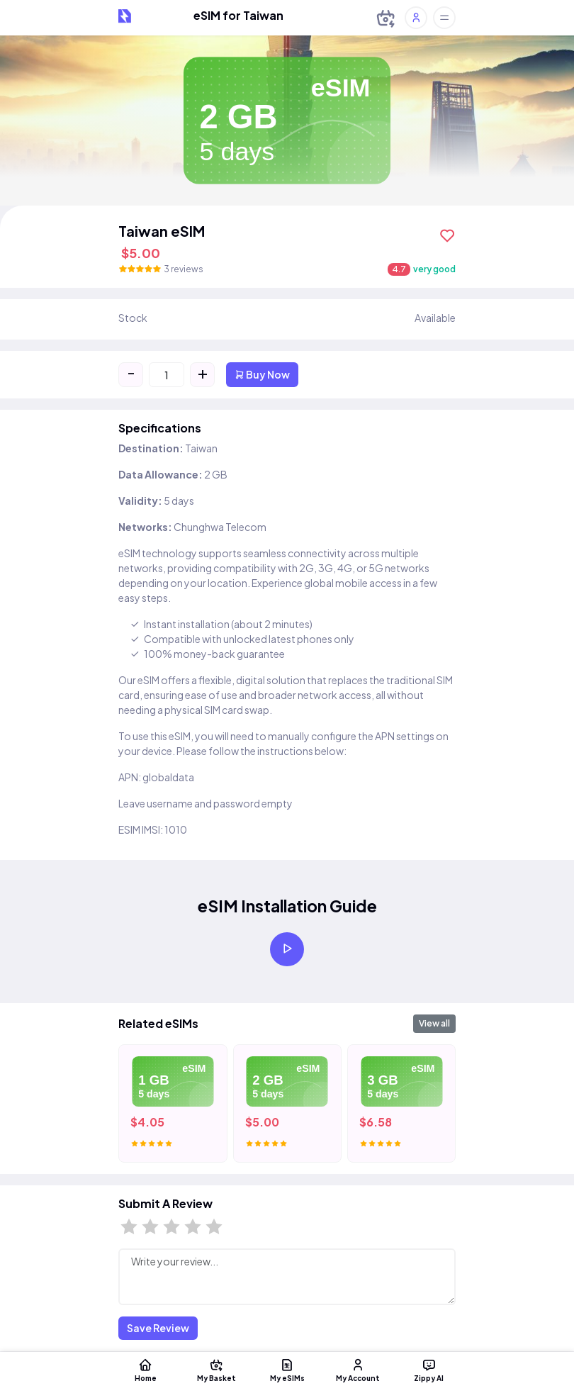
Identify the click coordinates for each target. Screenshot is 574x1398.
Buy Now (262, 374)
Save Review (158, 1327)
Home (145, 1370)
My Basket (216, 1370)
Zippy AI (428, 1370)
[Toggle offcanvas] (444, 17)
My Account (357, 1370)
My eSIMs (287, 1370)
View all (434, 1023)
